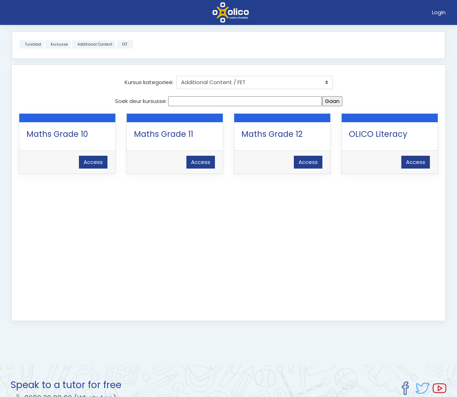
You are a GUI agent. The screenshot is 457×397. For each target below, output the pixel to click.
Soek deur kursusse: (141, 101)
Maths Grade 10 (57, 134)
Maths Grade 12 (272, 134)
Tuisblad (33, 44)
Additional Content (94, 44)
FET (124, 44)
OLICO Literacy (378, 134)
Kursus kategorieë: (149, 82)
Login (439, 12)
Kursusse (59, 44)
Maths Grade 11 (163, 134)
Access (93, 162)
